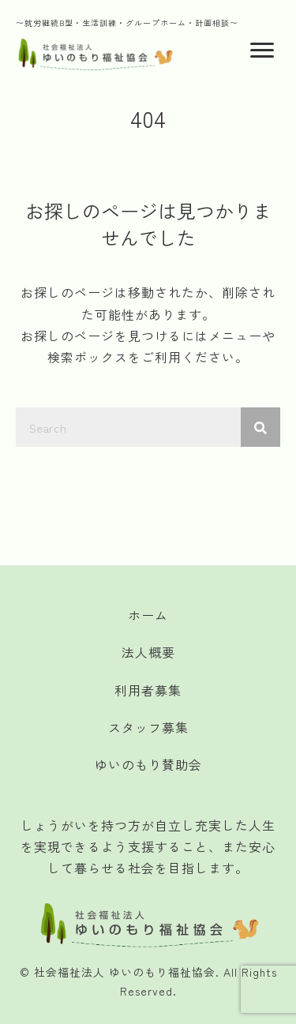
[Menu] (262, 50)
